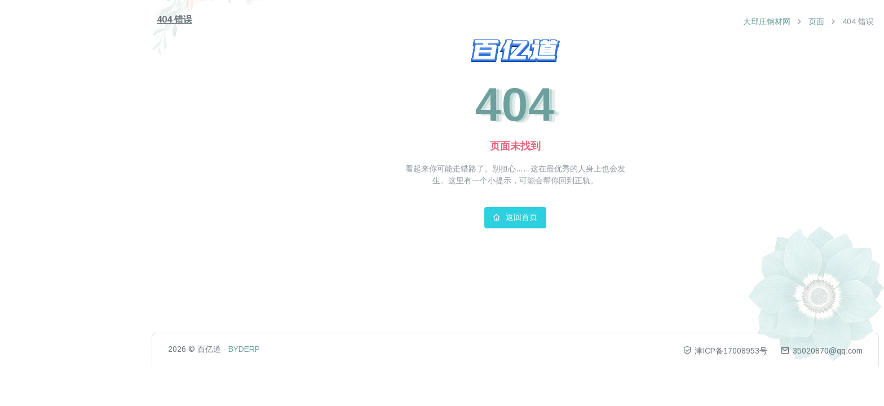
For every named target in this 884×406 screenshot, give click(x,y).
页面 (816, 21)
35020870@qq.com (822, 350)
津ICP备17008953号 (726, 350)
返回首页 (515, 217)
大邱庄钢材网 (766, 21)
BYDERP (244, 349)
